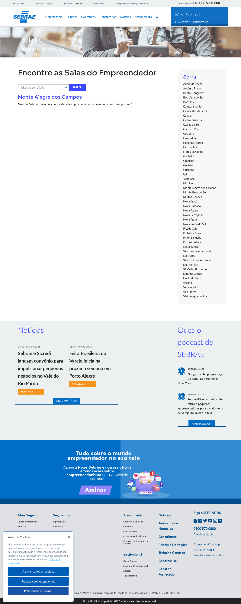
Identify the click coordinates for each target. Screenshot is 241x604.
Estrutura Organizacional (135, 565)
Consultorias (107, 16)
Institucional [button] (132, 554)
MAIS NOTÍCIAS (66, 401)
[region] (38, 566)
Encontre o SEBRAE (73, 3)
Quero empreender (27, 521)
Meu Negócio (54, 16)
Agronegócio (59, 521)
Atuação (127, 570)
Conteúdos (88, 16)
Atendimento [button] (133, 515)
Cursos (72, 16)
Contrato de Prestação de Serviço (135, 542)
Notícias (125, 16)
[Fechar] (69, 537)
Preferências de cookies (38, 591)
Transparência (130, 575)
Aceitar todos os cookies (38, 571)
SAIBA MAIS (27, 391)
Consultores (98, 3)
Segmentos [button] (61, 515)
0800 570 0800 (209, 3)
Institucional (18, 3)
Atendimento (143, 16)
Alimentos (58, 526)
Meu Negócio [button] (28, 515)
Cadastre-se (168, 561)
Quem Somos (130, 561)
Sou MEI (22, 526)
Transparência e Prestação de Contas (132, 3)
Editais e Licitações (44, 3)
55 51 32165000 (204, 550)
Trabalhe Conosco (172, 553)
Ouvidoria (128, 526)
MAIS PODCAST (201, 423)
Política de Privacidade (134, 536)
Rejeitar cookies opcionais (38, 581)
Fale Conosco (130, 531)
